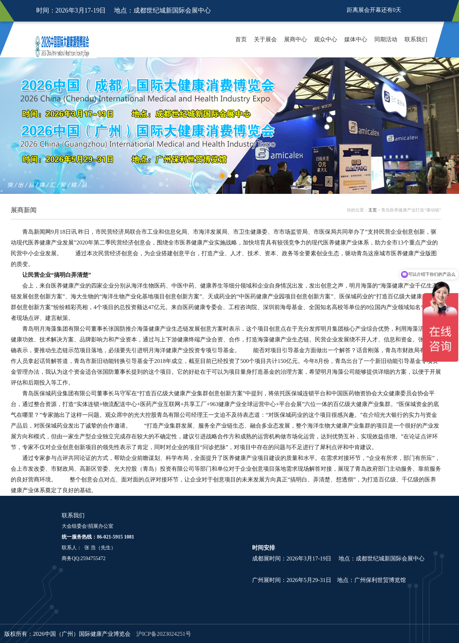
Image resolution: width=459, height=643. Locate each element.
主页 (372, 210)
